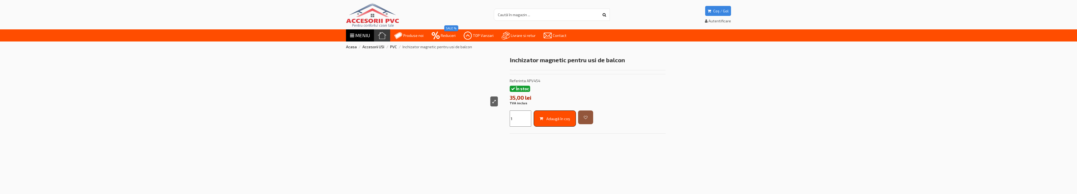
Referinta (518, 80)
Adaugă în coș (555, 118)
